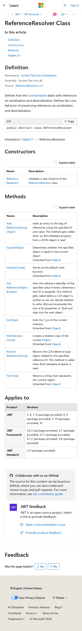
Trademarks (15, 619)
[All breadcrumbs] (8, 14)
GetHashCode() (16, 267)
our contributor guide (48, 494)
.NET (17, 14)
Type (46, 320)
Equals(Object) (15, 247)
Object (26, 139)
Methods (13, 50)
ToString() (12, 376)
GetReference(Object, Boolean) (17, 287)
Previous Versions (39, 607)
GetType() (12, 320)
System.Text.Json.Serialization (39, 75)
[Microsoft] (41, 5)
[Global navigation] (4, 5)
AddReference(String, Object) (17, 227)
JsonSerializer (37, 95)
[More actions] (73, 14)
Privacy (30, 613)
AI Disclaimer (16, 607)
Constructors (16, 45)
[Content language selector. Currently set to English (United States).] (26, 588)
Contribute (14, 613)
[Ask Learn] (55, 14)
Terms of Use (50, 613)
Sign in (74, 5)
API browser (31, 14)
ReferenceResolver (40, 183)
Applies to (14, 55)
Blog (57, 607)
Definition (14, 40)
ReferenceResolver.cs (28, 85)
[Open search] (65, 5)
